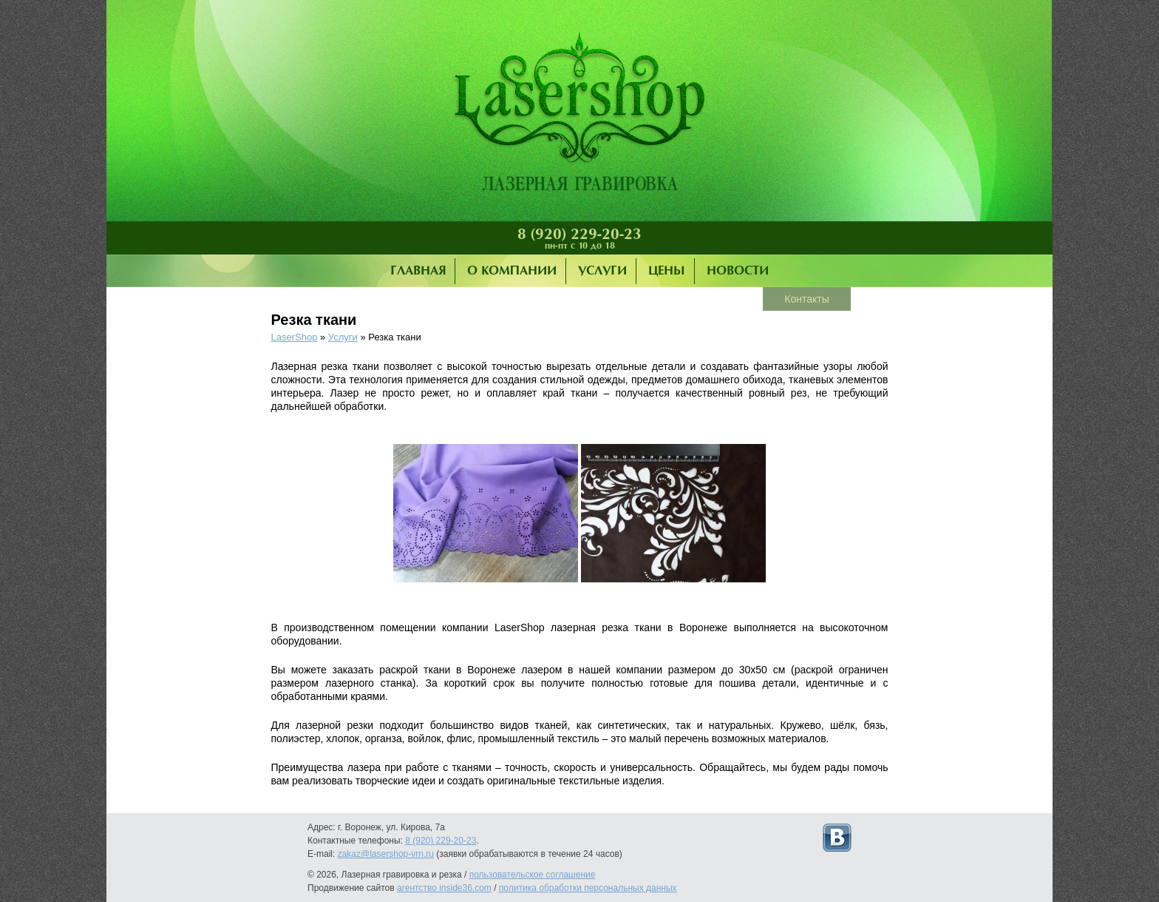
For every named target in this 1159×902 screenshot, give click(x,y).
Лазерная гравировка (579, 115)
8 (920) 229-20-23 (579, 234)
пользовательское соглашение (532, 874)
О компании (512, 271)
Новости (738, 271)
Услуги (602, 271)
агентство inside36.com (444, 888)
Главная (418, 271)
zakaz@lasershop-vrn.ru (386, 854)
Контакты (806, 299)
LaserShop (294, 337)
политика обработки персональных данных (588, 888)
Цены (666, 271)
